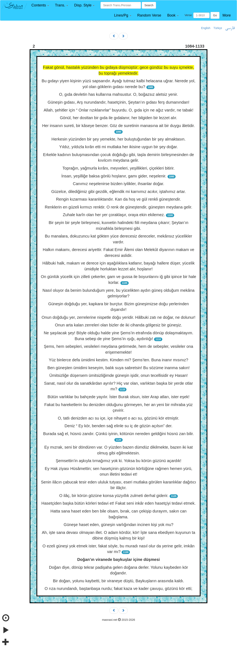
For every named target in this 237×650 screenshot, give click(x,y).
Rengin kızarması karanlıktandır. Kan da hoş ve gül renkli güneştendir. (118, 199)
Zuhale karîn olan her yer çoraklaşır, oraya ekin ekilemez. (114, 214)
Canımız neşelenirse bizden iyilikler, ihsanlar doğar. (118, 183)
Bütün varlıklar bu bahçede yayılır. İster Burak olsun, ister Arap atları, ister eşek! (118, 397)
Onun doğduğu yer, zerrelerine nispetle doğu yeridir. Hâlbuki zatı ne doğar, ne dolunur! (119, 317)
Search (148, 5)
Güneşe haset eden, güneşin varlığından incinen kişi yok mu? (118, 524)
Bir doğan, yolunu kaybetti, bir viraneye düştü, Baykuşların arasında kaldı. (118, 581)
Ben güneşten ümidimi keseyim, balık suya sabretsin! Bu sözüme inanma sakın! (119, 368)
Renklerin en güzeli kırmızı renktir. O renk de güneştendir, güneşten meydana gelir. (118, 207)
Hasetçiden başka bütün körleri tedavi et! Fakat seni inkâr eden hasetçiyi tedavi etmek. (118, 503)
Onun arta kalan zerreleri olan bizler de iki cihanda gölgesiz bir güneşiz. (118, 325)
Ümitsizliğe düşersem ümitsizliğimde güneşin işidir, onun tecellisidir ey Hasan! (118, 375)
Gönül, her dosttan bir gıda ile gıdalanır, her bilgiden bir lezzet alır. (118, 118)
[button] (40, 5)
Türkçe (217, 28)
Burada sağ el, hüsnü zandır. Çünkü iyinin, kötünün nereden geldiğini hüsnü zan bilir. (118, 433)
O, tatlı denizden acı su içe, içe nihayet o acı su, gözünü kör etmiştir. (118, 418)
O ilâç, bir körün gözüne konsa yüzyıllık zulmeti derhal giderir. (113, 495)
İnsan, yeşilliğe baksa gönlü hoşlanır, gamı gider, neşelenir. (113, 176)
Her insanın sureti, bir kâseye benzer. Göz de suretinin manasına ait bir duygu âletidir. (118, 125)
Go (215, 15)
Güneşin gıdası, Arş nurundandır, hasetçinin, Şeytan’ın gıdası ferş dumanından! (118, 102)
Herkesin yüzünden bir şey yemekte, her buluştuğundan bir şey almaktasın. (119, 139)
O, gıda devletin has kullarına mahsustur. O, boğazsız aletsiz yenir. (118, 94)
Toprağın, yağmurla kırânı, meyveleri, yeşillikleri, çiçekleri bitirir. (118, 168)
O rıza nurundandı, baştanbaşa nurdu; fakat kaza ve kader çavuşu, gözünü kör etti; (118, 588)
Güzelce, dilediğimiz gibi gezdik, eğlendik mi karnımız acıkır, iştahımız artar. (118, 191)
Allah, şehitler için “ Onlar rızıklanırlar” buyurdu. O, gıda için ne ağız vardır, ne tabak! (119, 110)
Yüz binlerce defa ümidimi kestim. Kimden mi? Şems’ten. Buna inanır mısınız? (118, 360)
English (205, 28)
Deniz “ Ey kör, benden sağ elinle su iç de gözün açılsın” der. (119, 426)
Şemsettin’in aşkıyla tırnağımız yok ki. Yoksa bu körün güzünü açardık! (118, 460)
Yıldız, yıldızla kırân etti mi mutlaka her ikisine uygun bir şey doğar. (118, 147)
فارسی (230, 28)
